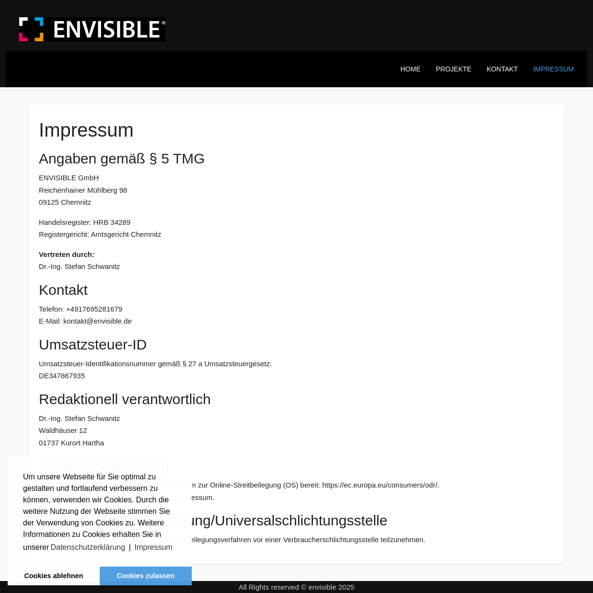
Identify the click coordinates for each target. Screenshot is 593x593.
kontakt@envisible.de (97, 321)
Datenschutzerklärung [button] (87, 547)
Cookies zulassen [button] (146, 576)
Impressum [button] (154, 547)
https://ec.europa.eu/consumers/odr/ (379, 485)
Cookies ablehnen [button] (53, 576)
